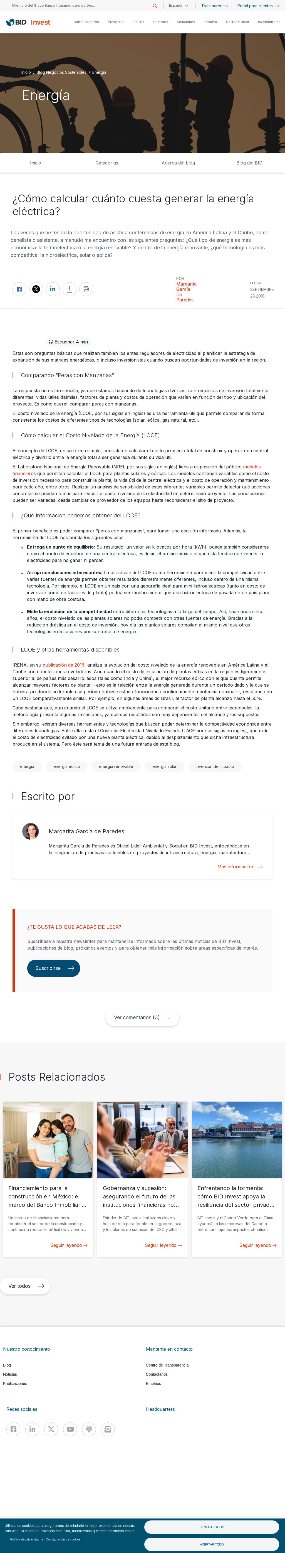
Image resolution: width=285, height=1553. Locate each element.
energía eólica (66, 766)
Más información (240, 866)
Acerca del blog (178, 163)
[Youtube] (70, 1429)
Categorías (107, 163)
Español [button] (175, 5)
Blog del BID (249, 163)
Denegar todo (211, 1527)
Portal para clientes (258, 5)
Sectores (160, 22)
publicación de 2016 (64, 665)
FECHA (255, 283)
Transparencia (214, 5)
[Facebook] (13, 1429)
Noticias (10, 1374)
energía (27, 766)
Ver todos (26, 1286)
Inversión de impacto (215, 766)
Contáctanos (157, 1374)
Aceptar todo (212, 1544)
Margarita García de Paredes (186, 292)
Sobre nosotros (86, 22)
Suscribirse (55, 968)
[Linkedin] (32, 1429)
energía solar (164, 766)
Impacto (210, 22)
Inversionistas (269, 22)
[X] (51, 1429)
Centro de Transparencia (167, 1365)
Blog (7, 1365)
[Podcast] (89, 1429)
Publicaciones (15, 1383)
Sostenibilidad (237, 22)
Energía (99, 72)
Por (180, 278)
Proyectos (116, 22)
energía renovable (116, 766)
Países (138, 22)
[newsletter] (108, 1429)
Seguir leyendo (69, 1245)
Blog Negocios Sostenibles (61, 72)
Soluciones (186, 22)
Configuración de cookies (63, 1539)
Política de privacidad (24, 1539)
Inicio (26, 72)
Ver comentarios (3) (137, 1017)
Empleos (153, 1383)
